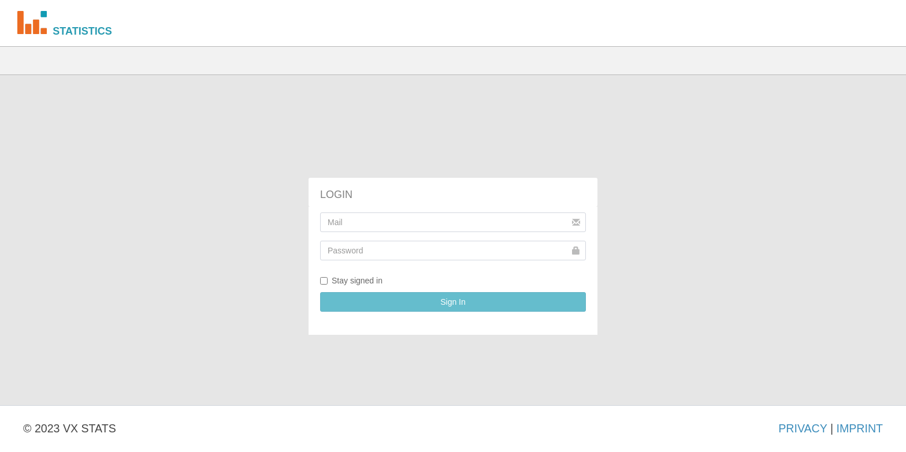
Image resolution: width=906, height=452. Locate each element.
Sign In (453, 302)
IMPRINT (859, 428)
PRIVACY (802, 428)
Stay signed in (351, 280)
